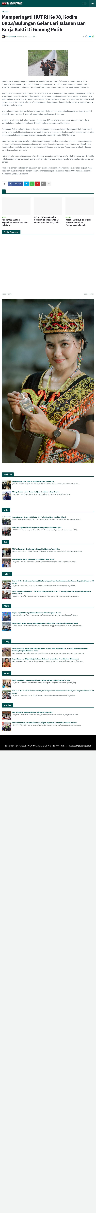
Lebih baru (7, 294)
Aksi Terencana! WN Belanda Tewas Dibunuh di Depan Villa (32, 712)
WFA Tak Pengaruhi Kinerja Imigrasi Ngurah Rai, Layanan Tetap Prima (36, 549)
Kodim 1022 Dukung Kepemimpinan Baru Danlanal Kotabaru (15, 222)
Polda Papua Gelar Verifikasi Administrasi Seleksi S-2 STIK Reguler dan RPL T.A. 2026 (41, 680)
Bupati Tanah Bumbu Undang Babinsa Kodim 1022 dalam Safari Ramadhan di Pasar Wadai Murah (45, 623)
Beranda (5, 11)
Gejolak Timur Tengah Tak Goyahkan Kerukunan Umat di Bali (33, 559)
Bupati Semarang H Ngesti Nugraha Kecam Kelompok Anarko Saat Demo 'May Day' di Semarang (45, 659)
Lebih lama (88, 294)
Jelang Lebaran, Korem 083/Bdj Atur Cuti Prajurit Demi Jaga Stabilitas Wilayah (39, 517)
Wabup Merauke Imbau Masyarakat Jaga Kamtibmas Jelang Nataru (35, 492)
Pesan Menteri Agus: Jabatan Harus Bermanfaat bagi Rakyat (33, 481)
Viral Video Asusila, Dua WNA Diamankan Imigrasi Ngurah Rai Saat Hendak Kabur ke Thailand (44, 723)
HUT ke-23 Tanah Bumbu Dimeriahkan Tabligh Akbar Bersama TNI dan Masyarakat (47, 220)
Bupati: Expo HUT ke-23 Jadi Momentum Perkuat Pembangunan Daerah (78, 222)
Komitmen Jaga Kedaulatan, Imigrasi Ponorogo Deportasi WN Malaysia (36, 527)
